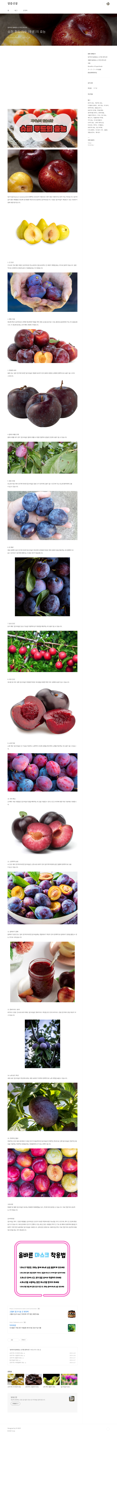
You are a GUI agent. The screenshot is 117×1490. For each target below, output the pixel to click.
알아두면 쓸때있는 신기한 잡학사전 (19, 1378)
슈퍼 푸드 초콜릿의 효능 (16, 1384)
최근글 (90, 88)
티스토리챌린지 (98, 120)
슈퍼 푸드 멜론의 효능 (16, 1386)
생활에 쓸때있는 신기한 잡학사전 (97, 60)
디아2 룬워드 (91, 130)
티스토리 (106, 105)
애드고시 (90, 118)
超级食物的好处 (92, 72)
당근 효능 (103, 115)
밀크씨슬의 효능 (14, 1388)
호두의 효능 (91, 103)
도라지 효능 (91, 122)
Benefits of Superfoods (95, 66)
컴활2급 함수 (91, 132)
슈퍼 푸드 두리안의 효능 (16, 1381)
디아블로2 (100, 125)
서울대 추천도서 (92, 115)
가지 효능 (90, 120)
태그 (16, 10)
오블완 (105, 130)
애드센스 (98, 132)
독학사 (95, 125)
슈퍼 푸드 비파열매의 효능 (17, 1391)
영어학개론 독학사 (92, 113)
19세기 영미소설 (99, 122)
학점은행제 (100, 110)
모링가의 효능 (91, 127)
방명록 (25, 10)
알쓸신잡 (13, 3)
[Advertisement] (42, 1317)
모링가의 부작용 (92, 110)
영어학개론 (101, 113)
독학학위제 (90, 108)
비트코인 (90, 125)
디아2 (98, 115)
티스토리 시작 (99, 130)
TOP (108, 1457)
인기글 (95, 88)
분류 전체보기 (92, 54)
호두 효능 (100, 105)
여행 (89, 63)
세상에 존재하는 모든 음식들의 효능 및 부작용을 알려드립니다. (28, 1428)
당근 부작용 (99, 127)
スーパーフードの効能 (94, 69)
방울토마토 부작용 (98, 118)
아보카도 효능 (98, 103)
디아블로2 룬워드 (92, 105)
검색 (103, 3)
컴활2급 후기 (98, 108)
